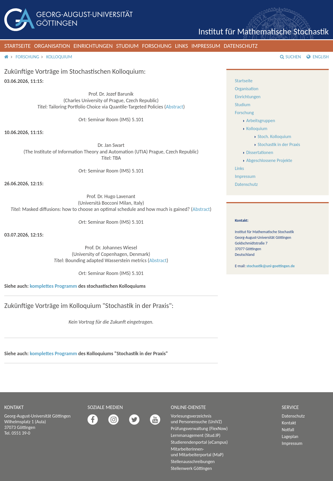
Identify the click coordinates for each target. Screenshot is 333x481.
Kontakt (289, 423)
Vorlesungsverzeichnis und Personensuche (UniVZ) (196, 418)
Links (181, 45)
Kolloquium (59, 56)
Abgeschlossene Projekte (269, 160)
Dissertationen (259, 152)
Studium (127, 45)
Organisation (52, 45)
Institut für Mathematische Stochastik (263, 31)
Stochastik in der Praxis (279, 144)
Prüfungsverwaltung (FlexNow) (199, 428)
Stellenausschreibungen (193, 461)
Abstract (174, 107)
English (317, 56)
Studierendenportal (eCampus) (199, 442)
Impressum (205, 45)
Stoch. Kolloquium (274, 136)
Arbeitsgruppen (260, 120)
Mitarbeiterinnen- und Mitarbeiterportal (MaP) (197, 451)
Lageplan (290, 436)
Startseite (17, 45)
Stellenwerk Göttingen (191, 468)
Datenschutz (241, 45)
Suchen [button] (290, 56)
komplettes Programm (53, 286)
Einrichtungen (93, 45)
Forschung (157, 45)
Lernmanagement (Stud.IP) (195, 435)
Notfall (288, 429)
